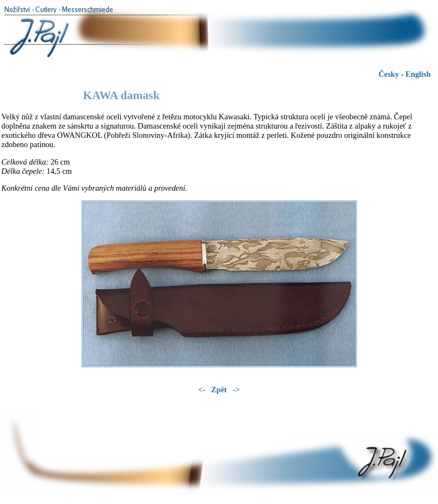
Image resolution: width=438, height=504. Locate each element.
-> (236, 389)
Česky (389, 74)
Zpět (220, 389)
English (417, 74)
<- (202, 389)
